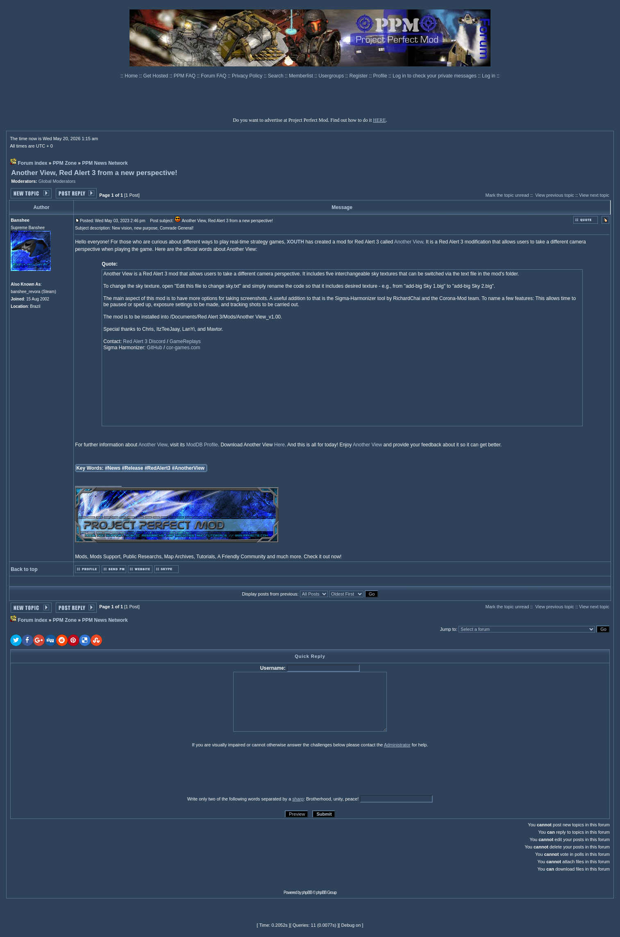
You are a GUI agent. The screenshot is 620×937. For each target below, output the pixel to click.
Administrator (397, 744)
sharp (298, 798)
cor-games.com (183, 347)
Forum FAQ (214, 76)
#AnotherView (188, 468)
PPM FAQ (185, 76)
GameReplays (185, 341)
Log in (488, 76)
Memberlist (301, 76)
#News (112, 468)
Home (132, 76)
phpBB (307, 892)
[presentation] (73, 771)
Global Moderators (57, 181)
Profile (380, 76)
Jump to (448, 629)
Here (279, 445)
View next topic (594, 195)
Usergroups (331, 76)
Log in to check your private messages (435, 76)
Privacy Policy (248, 76)
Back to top (24, 569)
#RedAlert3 (157, 468)
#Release (132, 468)
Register (359, 76)
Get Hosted (156, 76)
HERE (379, 120)
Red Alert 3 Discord (144, 341)
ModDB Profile (202, 445)
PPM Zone (65, 163)
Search (276, 76)
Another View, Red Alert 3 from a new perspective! (94, 173)
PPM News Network (104, 163)
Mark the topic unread (507, 195)
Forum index (32, 163)
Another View (408, 242)
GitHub (154, 347)
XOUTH (295, 242)
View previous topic (554, 195)
